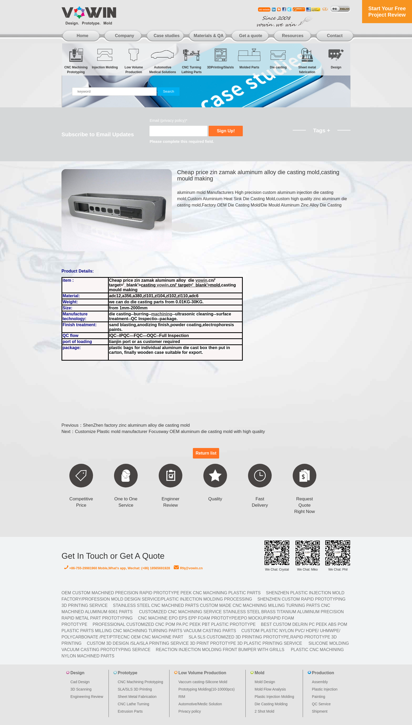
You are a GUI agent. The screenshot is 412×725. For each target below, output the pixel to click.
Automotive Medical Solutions (162, 60)
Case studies (167, 35)
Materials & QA (209, 35)
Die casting (278, 58)
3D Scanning (80, 689)
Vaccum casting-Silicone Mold (202, 682)
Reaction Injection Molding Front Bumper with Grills (220, 649)
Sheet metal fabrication (307, 60)
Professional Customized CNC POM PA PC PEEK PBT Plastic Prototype (174, 624)
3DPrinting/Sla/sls (220, 58)
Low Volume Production (133, 60)
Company (124, 35)
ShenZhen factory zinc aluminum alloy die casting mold (136, 425)
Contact (335, 35)
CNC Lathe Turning (133, 704)
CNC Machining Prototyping (75, 60)
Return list (205, 453)
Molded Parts (249, 58)
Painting (318, 696)
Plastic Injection (324, 689)
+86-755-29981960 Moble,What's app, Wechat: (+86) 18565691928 (117, 568)
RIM (181, 696)
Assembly (320, 682)
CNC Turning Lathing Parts (191, 60)
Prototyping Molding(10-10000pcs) (206, 689)
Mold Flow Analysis (270, 689)
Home (82, 35)
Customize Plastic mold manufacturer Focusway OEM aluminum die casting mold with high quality (170, 431)
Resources (292, 35)
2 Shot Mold (264, 711)
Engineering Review (86, 696)
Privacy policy (189, 711)
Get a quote (250, 35)
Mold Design (265, 682)
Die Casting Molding (271, 704)
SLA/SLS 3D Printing (135, 689)
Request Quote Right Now (304, 505)
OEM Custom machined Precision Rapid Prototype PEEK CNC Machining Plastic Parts (161, 593)
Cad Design (80, 682)
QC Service (321, 704)
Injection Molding (104, 58)
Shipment (319, 711)
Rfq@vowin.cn (188, 568)
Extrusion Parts (130, 711)
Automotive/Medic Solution (200, 704)
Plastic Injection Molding (274, 696)
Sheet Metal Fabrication (137, 696)
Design (336, 58)
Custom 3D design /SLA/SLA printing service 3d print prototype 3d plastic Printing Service (194, 643)
